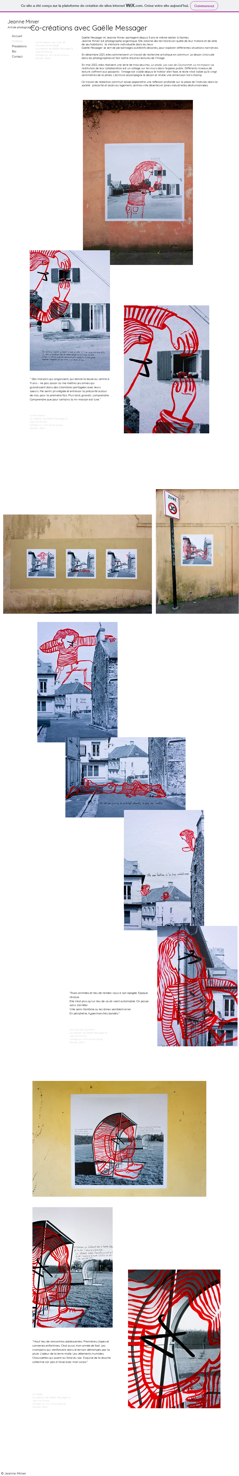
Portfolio (17, 41)
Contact (17, 56)
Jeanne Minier (23, 22)
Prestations (19, 46)
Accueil (17, 36)
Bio (14, 51)
